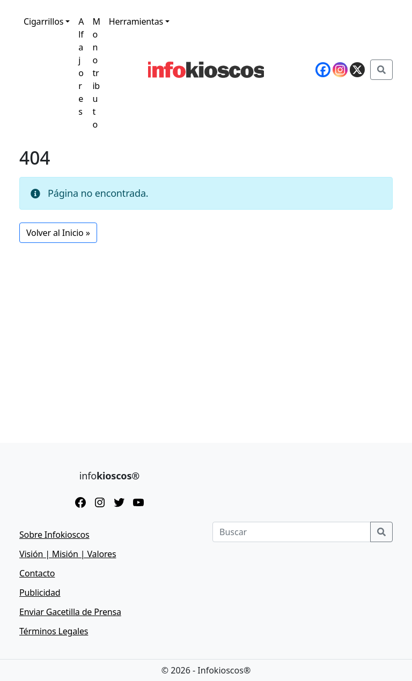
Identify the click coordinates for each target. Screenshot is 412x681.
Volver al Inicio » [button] (58, 233)
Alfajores (81, 66)
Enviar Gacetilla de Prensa (70, 612)
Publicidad (40, 592)
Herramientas (136, 21)
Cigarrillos (43, 21)
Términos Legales (53, 631)
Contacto (37, 573)
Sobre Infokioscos (54, 535)
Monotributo (96, 73)
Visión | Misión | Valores (67, 554)
